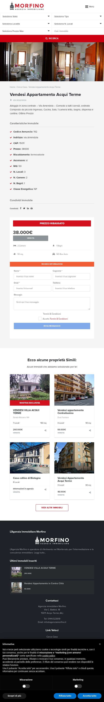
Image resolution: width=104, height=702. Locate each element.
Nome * (17, 265)
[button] (99, 644)
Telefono (56, 277)
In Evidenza (52, 635)
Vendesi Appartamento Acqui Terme (71, 474)
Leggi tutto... (40, 547)
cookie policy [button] (48, 655)
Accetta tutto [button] (89, 696)
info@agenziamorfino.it (55, 616)
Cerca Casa (22, 87)
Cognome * (57, 265)
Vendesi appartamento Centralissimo (71, 406)
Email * (17, 277)
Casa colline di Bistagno (27, 472)
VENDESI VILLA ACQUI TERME (26, 406)
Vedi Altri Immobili (52, 502)
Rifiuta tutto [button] (65, 696)
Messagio (18, 289)
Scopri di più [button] (14, 696)
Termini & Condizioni (52, 308)
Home (12, 87)
